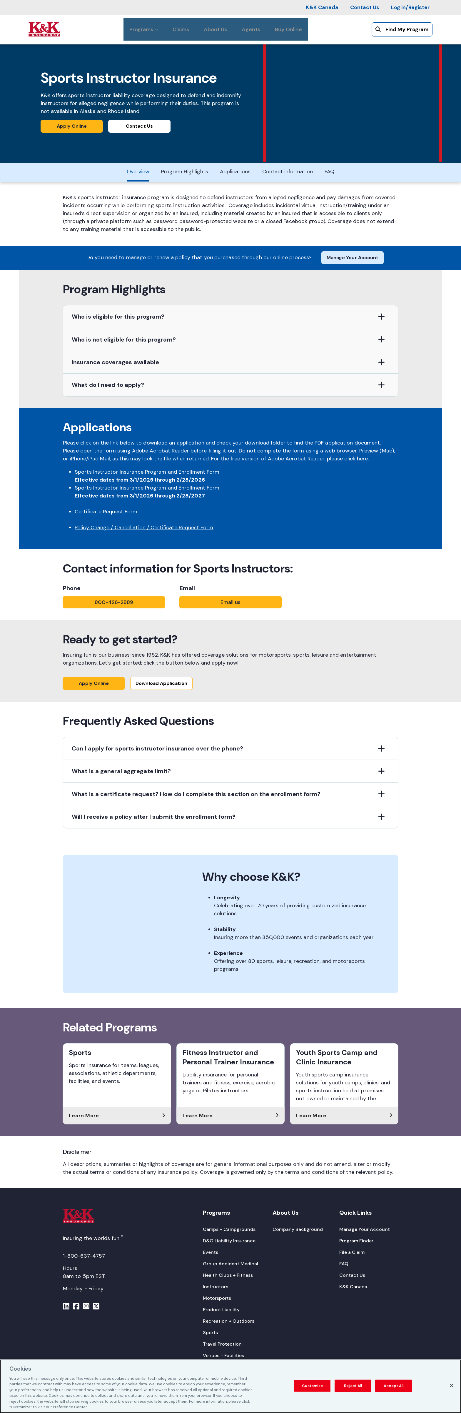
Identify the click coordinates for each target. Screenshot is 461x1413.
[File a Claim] (352, 1252)
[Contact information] (287, 171)
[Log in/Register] (410, 7)
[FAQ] (329, 171)
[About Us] (215, 29)
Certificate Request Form (106, 509)
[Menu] (66, 1307)
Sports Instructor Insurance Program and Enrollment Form (147, 469)
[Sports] (210, 1332)
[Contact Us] (364, 7)
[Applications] (235, 171)
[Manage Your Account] (364, 1229)
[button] (230, 314)
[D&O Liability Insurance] (229, 1241)
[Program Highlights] (184, 171)
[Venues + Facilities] (223, 1355)
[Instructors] (215, 1287)
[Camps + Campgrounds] (229, 1229)
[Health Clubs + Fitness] (228, 1275)
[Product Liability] (221, 1310)
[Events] (210, 1252)
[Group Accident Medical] (230, 1264)
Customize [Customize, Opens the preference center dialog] (312, 1385)
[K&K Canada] (322, 7)
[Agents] (251, 29)
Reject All (353, 1385)
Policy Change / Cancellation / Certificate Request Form (144, 525)
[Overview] (138, 171)
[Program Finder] (356, 1241)
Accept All (393, 1385)
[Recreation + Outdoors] (228, 1321)
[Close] (451, 1385)
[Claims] (181, 29)
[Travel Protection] (222, 1344)
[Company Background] (298, 1229)
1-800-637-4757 (84, 1255)
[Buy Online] (288, 29)
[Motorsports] (217, 1298)
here (362, 456)
